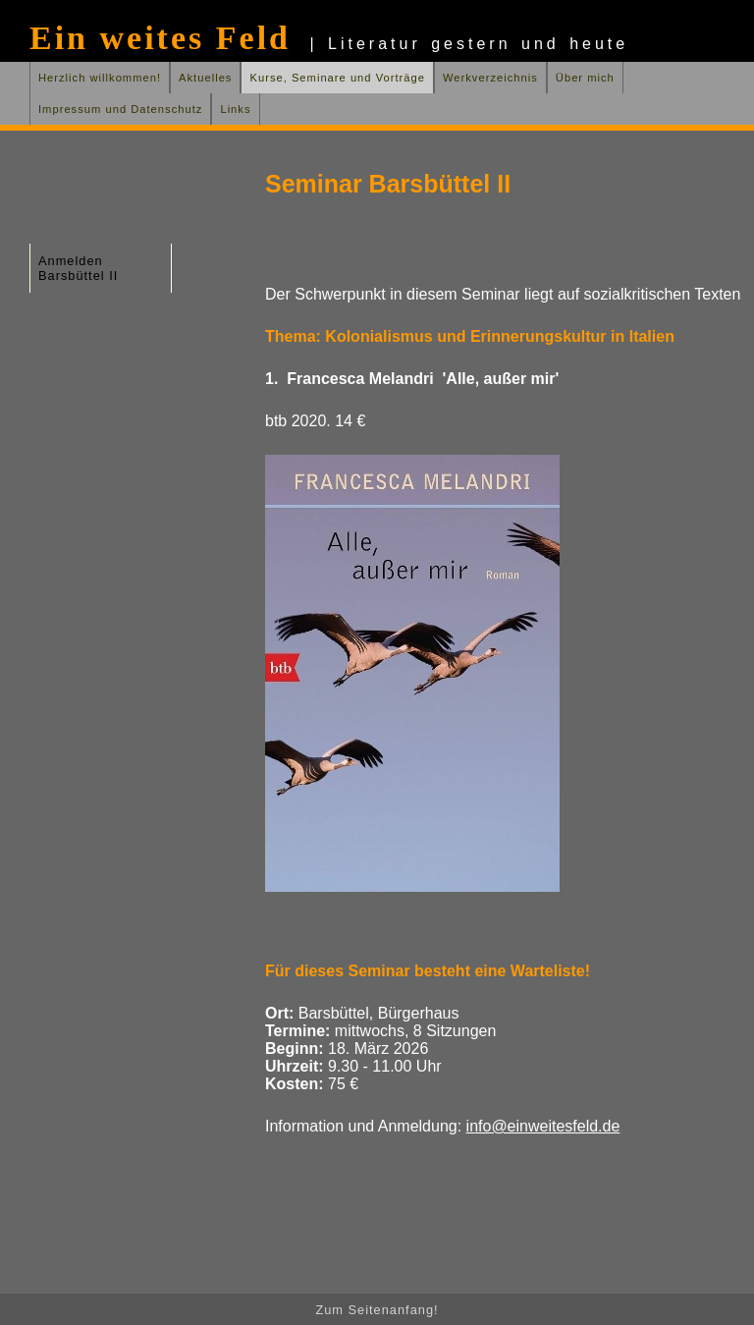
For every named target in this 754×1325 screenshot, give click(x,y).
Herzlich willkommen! (99, 77)
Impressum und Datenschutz (120, 109)
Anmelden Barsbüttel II (78, 268)
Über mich (585, 77)
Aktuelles (205, 77)
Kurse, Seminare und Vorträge (337, 77)
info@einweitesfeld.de (543, 1126)
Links (235, 109)
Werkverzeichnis (490, 77)
